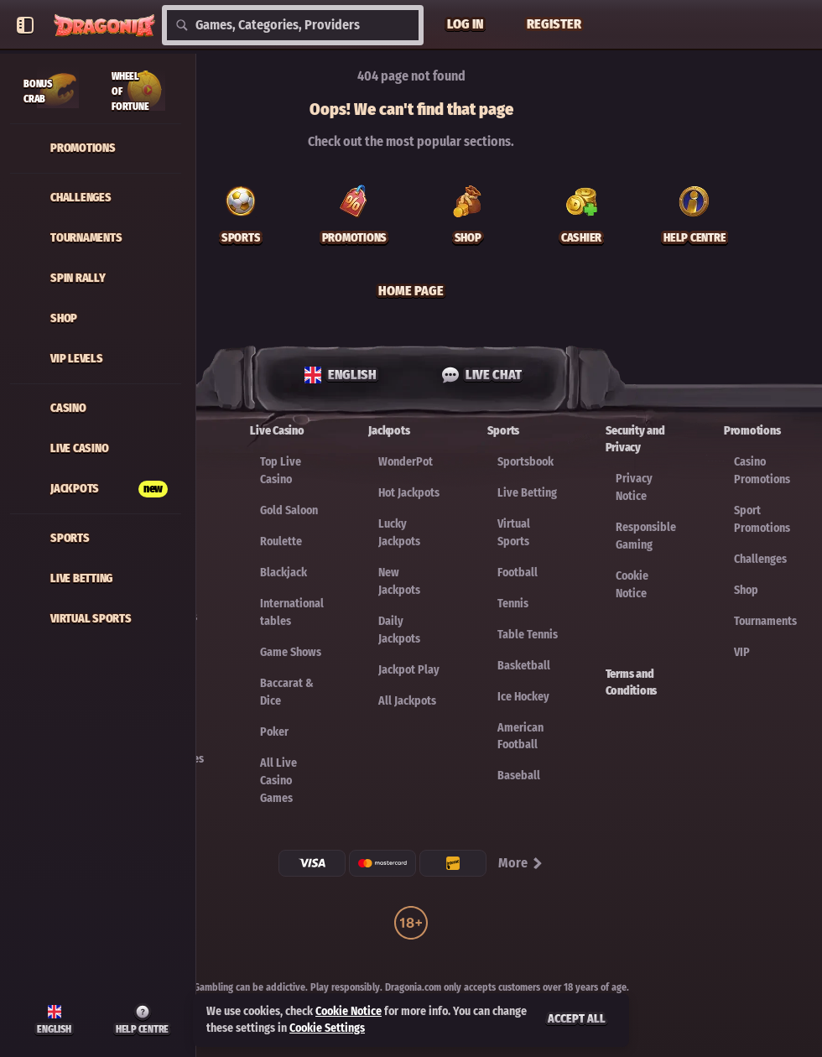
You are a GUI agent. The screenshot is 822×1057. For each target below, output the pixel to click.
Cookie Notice (348, 1011)
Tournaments (765, 621)
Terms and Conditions (632, 682)
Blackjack (283, 572)
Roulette (281, 541)
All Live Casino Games (278, 780)
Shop (746, 590)
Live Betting (527, 493)
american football (520, 736)
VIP (742, 652)
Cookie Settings (327, 1028)
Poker (274, 732)
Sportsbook (525, 462)
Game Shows (290, 652)
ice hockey (523, 697)
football (517, 572)
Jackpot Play (409, 670)
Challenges (760, 559)
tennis (512, 603)
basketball (523, 666)
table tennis (527, 634)
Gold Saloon (289, 510)
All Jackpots (407, 701)
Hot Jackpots (409, 493)
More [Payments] (521, 863)
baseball (518, 775)
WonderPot (405, 462)
